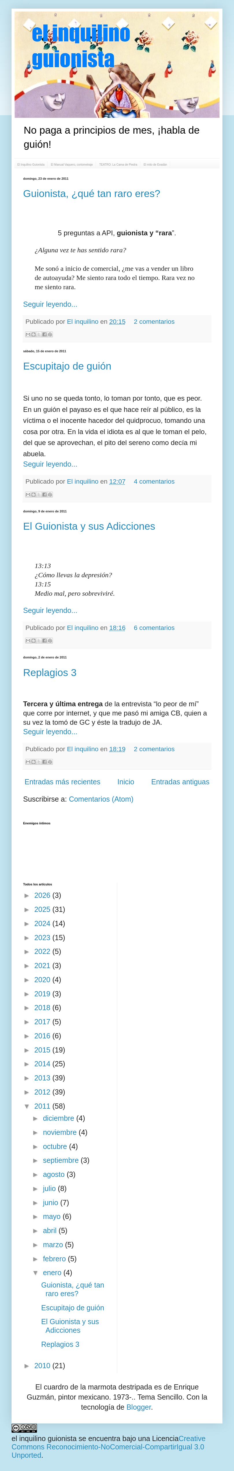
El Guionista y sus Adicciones (89, 526)
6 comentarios (154, 627)
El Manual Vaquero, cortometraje (72, 164)
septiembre (62, 1160)
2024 (43, 923)
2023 (43, 938)
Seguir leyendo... (50, 304)
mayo (53, 1216)
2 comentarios (154, 321)
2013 (43, 1078)
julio (50, 1188)
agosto (55, 1174)
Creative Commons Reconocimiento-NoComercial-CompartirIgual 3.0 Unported (108, 1446)
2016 (43, 1036)
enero (53, 1273)
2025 (43, 909)
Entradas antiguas (180, 782)
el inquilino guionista (44, 1438)
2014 (43, 1064)
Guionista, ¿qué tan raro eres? (91, 193)
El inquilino (83, 321)
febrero (55, 1259)
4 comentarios (154, 481)
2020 (43, 980)
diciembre (59, 1118)
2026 (43, 895)
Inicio (125, 782)
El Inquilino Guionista (30, 164)
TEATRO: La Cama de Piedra (118, 164)
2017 (43, 1022)
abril (51, 1230)
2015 (43, 1050)
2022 (43, 951)
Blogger (139, 1407)
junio (51, 1203)
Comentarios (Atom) (101, 799)
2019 (43, 994)
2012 (43, 1092)
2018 (43, 1008)
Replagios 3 (50, 672)
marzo (54, 1245)
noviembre (61, 1132)
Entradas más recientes (63, 782)
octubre (56, 1146)
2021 (43, 965)
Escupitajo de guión (67, 366)
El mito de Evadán (155, 164)
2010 (43, 1366)
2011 (43, 1106)
